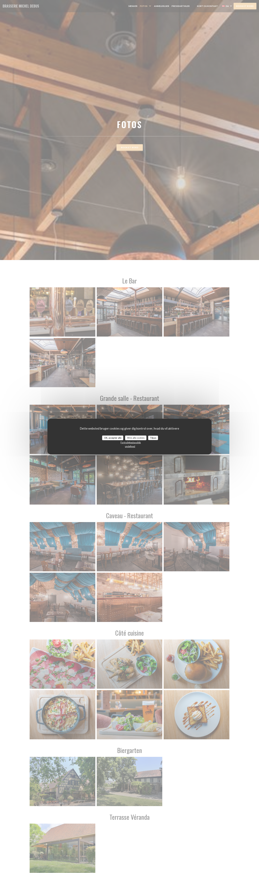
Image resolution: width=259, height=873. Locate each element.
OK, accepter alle (112, 437)
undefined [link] (130, 446)
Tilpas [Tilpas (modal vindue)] (153, 437)
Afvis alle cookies (136, 437)
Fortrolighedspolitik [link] (131, 442)
